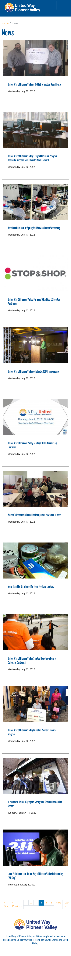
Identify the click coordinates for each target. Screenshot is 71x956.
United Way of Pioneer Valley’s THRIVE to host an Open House (34, 84)
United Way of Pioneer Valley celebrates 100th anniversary (33, 371)
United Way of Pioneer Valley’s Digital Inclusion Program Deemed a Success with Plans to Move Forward (32, 158)
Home (5, 23)
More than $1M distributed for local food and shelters (31, 587)
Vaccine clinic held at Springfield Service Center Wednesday (34, 228)
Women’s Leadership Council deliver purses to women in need (34, 515)
